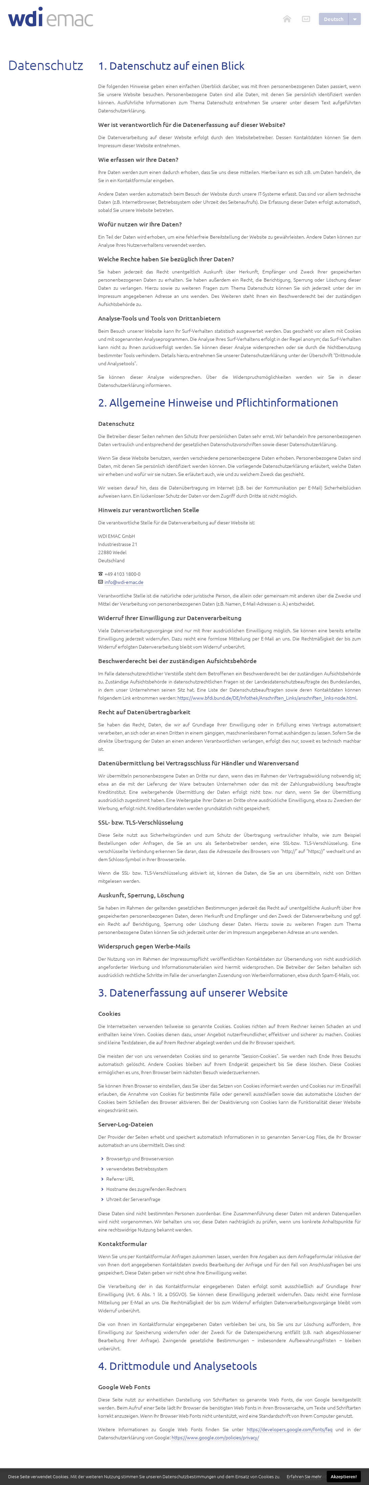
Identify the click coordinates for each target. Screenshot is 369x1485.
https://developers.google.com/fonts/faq (289, 1429)
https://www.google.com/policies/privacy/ (215, 1437)
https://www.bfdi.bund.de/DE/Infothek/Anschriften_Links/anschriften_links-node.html (266, 697)
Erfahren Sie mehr (304, 1476)
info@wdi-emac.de (124, 581)
